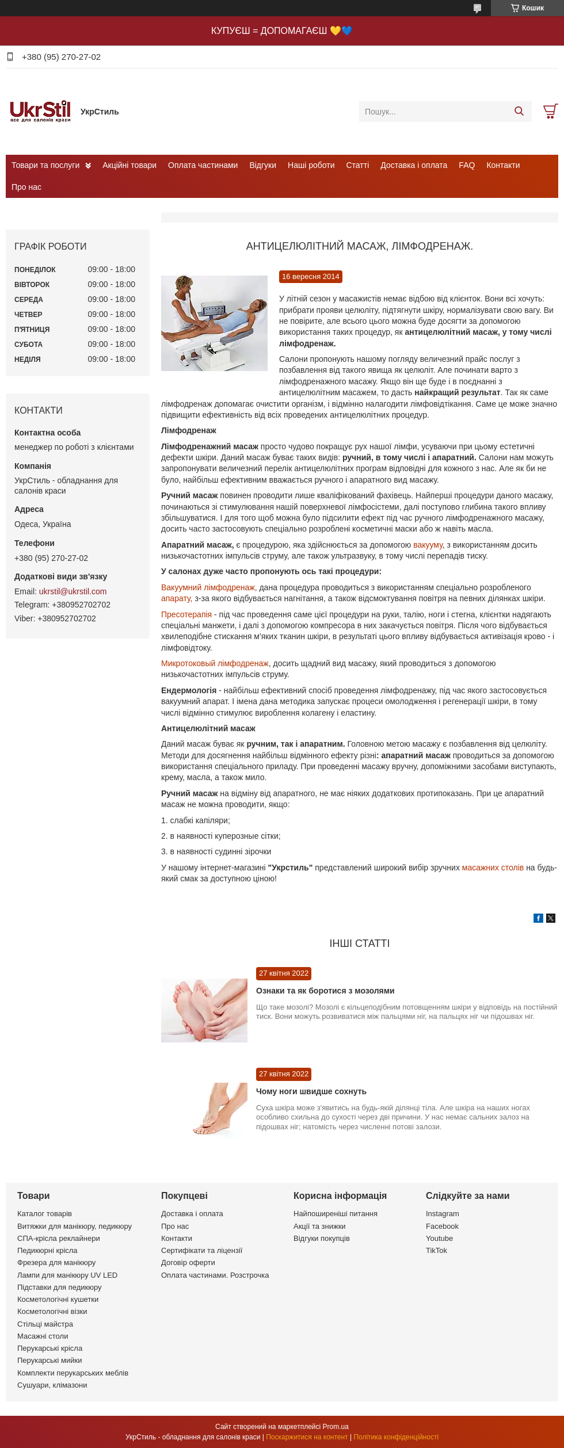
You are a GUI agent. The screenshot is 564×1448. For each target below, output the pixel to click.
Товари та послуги (45, 165)
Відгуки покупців (322, 1238)
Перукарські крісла (49, 1348)
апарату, (178, 598)
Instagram (442, 1213)
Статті (357, 165)
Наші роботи (311, 165)
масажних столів (493, 867)
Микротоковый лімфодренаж (215, 663)
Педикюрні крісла (47, 1250)
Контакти (503, 165)
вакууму (428, 544)
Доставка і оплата (413, 165)
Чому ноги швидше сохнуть (311, 1091)
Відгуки (262, 165)
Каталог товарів (44, 1213)
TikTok (436, 1250)
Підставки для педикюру (59, 1287)
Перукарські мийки (49, 1360)
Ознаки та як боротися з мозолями (325, 990)
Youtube (439, 1238)
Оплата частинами (203, 165)
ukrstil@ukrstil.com (73, 591)
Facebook (442, 1226)
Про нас (26, 187)
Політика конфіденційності (396, 1437)
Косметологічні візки (52, 1311)
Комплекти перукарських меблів (72, 1373)
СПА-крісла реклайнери (58, 1238)
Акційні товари (129, 165)
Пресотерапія (186, 614)
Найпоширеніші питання (336, 1213)
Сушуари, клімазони (52, 1385)
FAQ (467, 165)
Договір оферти (188, 1262)
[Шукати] (519, 111)
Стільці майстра (45, 1324)
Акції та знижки (320, 1226)
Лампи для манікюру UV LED (67, 1275)
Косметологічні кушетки (57, 1299)
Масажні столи (42, 1336)
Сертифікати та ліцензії (201, 1250)
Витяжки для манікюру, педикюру (74, 1226)
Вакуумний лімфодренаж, (210, 587)
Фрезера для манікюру (56, 1262)
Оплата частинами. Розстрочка (215, 1275)
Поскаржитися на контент (307, 1437)
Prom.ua (336, 1427)
